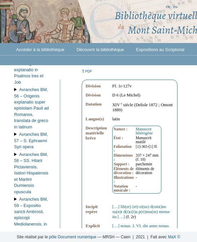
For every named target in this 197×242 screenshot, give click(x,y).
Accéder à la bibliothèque (40, 49)
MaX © (174, 237)
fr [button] (168, 6)
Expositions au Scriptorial (160, 49)
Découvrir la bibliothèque (100, 49)
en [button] (175, 6)
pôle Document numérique (72, 237)
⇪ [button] (86, 71)
